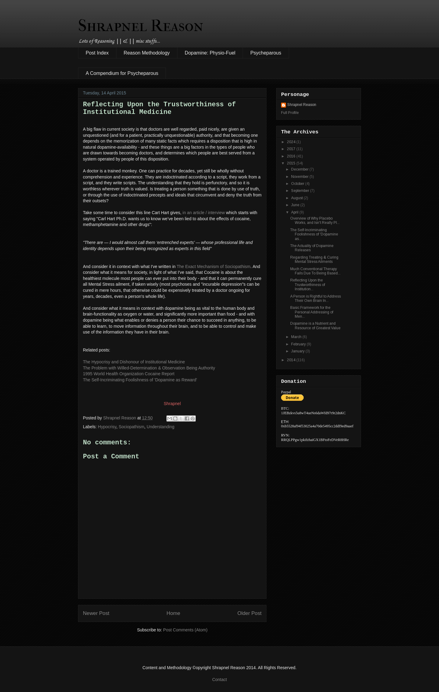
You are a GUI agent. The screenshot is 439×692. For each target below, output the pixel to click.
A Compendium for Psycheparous (122, 73)
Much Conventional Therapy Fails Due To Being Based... (315, 271)
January (298, 351)
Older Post (249, 613)
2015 (291, 163)
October (298, 184)
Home (173, 613)
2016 (291, 156)
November (300, 177)
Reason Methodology (147, 52)
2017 (291, 149)
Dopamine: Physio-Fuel (210, 52)
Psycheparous (265, 52)
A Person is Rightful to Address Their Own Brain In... (315, 298)
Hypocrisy (107, 426)
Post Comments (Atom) (185, 629)
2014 (291, 360)
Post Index (97, 52)
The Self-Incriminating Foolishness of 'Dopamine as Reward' (140, 379)
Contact (219, 679)
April (295, 212)
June (295, 205)
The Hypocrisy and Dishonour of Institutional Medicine (134, 361)
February (299, 344)
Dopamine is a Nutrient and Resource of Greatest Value (315, 325)
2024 (291, 142)
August (297, 198)
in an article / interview (204, 212)
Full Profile (290, 113)
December (300, 169)
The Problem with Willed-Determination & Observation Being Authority (149, 367)
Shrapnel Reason (140, 25)
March (296, 337)
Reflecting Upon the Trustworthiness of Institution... (307, 284)
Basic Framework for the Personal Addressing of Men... (311, 312)
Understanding (160, 426)
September (300, 191)
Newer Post (96, 613)
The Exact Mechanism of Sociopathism (213, 266)
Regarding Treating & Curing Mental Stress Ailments (314, 259)
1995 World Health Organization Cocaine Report (128, 373)
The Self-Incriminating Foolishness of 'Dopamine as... (314, 234)
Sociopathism (131, 426)
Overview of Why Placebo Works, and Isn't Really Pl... (315, 220)
